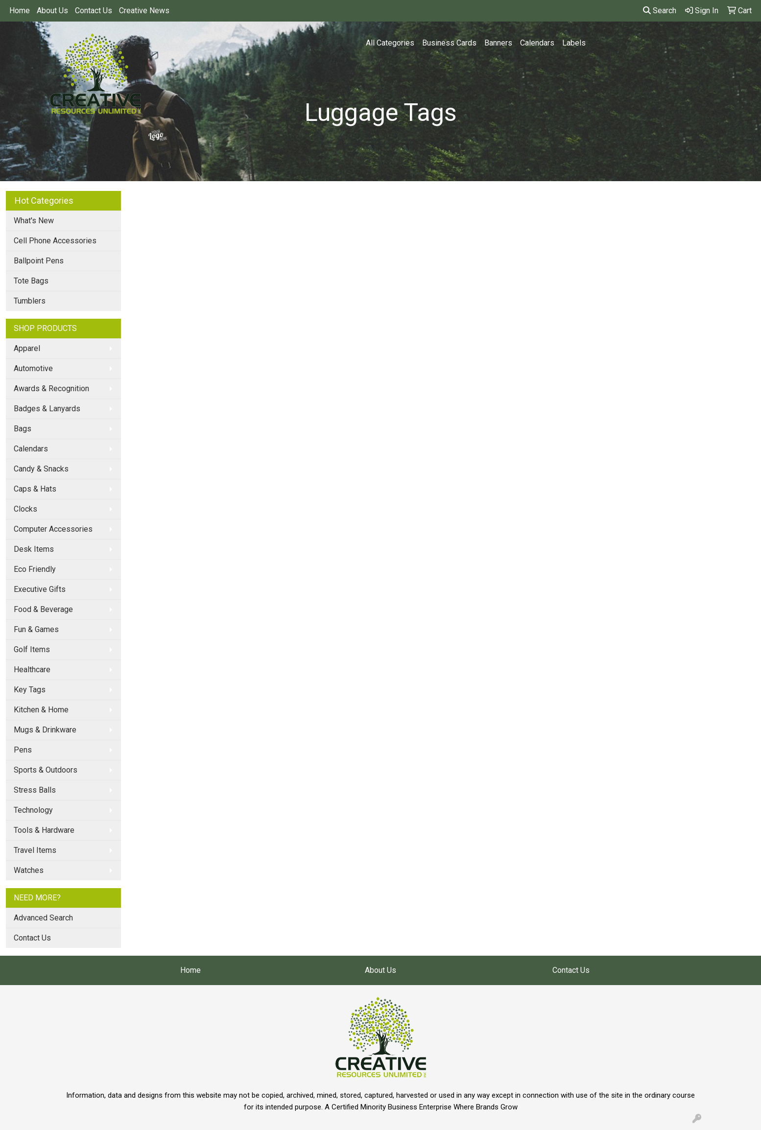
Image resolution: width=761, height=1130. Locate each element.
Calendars (537, 42)
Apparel (27, 348)
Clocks (25, 509)
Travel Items (35, 850)
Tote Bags (31, 280)
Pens (23, 749)
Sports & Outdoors (45, 770)
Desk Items (34, 549)
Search (659, 10)
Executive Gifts (40, 589)
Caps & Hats (35, 489)
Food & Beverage (43, 609)
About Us (52, 10)
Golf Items (32, 649)
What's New (34, 220)
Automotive (33, 368)
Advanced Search (43, 917)
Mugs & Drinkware (45, 729)
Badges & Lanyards (47, 408)
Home (19, 10)
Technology (33, 810)
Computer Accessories (53, 529)
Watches (29, 870)
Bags (22, 428)
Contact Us (93, 10)
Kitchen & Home (41, 709)
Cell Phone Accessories (55, 240)
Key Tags (30, 689)
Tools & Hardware (44, 830)
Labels (574, 42)
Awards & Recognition (51, 388)
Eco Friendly (35, 569)
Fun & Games (36, 629)
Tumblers (30, 301)
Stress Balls (35, 790)
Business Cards (449, 42)
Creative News (144, 10)
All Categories (390, 42)
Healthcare (32, 669)
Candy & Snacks (41, 468)
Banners (498, 42)
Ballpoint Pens (39, 260)
